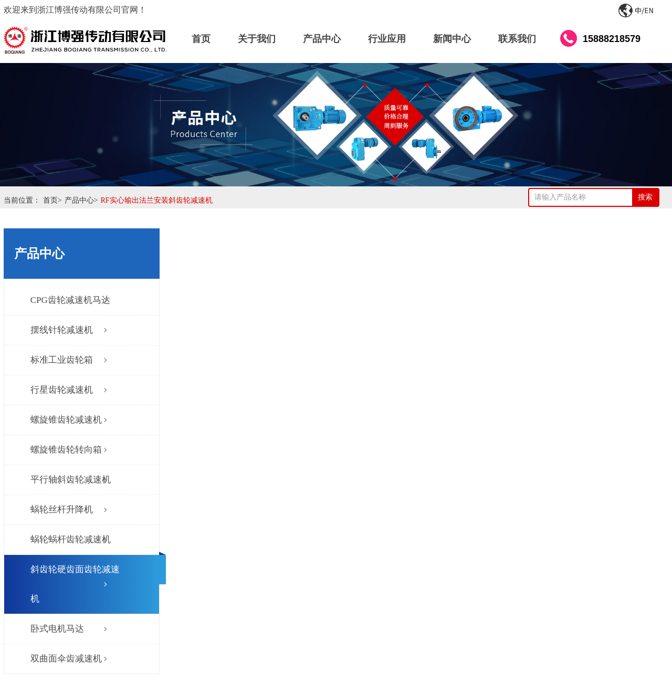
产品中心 (83, 200)
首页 (54, 200)
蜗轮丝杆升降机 (61, 509)
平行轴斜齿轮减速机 (70, 480)
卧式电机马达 (57, 629)
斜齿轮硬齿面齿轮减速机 (75, 584)
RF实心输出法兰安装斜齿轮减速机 (157, 200)
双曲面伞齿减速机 (66, 659)
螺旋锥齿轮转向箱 (66, 450)
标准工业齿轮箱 (61, 360)
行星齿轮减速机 (61, 390)
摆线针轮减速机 (61, 330)
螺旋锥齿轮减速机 (66, 420)
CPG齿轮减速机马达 (70, 300)
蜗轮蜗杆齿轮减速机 (70, 539)
